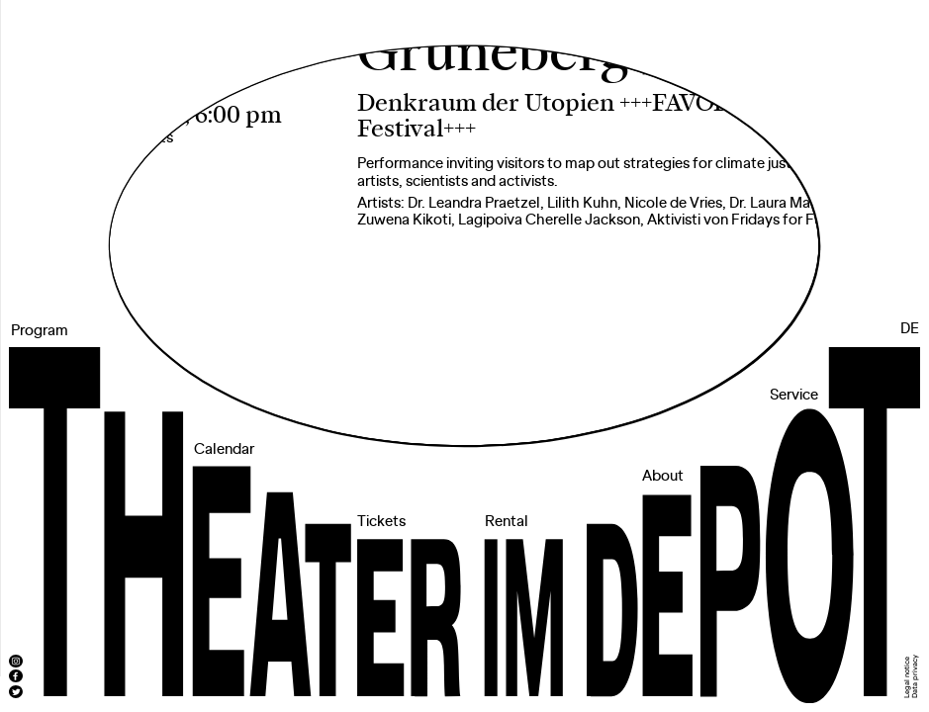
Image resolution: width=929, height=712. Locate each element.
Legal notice (906, 677)
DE (909, 329)
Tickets (381, 522)
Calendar (224, 450)
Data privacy (914, 676)
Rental (506, 522)
